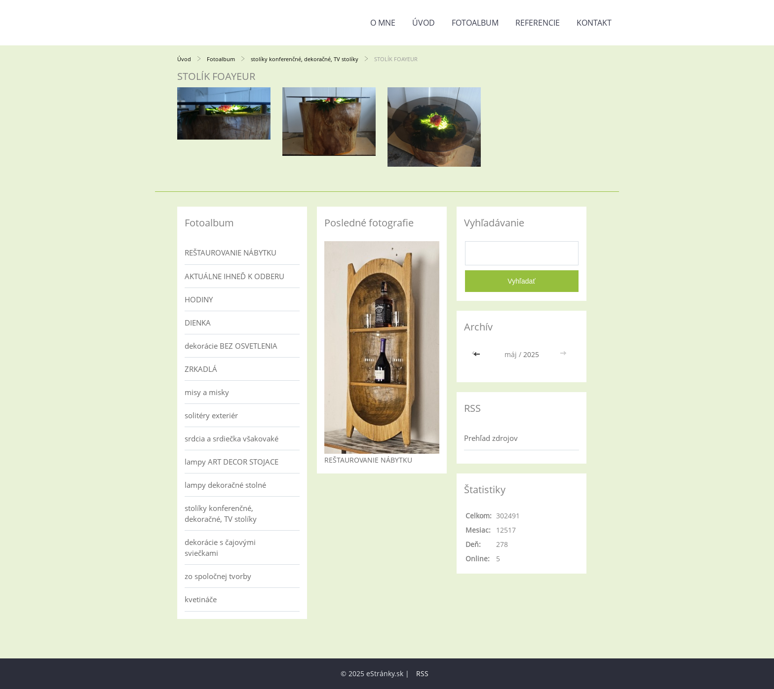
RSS (422, 673)
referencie (537, 22)
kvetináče (201, 599)
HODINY (199, 299)
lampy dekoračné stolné (225, 485)
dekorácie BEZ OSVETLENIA (231, 346)
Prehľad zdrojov (491, 438)
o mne (382, 22)
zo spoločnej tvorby (218, 576)
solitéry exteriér (211, 415)
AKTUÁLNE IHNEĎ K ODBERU (234, 276)
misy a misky (207, 392)
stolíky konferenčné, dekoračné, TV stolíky (304, 59)
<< (478, 354)
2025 (531, 354)
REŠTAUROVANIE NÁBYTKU (230, 252)
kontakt (594, 22)
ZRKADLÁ (201, 369)
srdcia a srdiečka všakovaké (231, 438)
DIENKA (198, 322)
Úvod (423, 22)
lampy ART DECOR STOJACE (231, 462)
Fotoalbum (475, 22)
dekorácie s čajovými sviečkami (220, 547)
